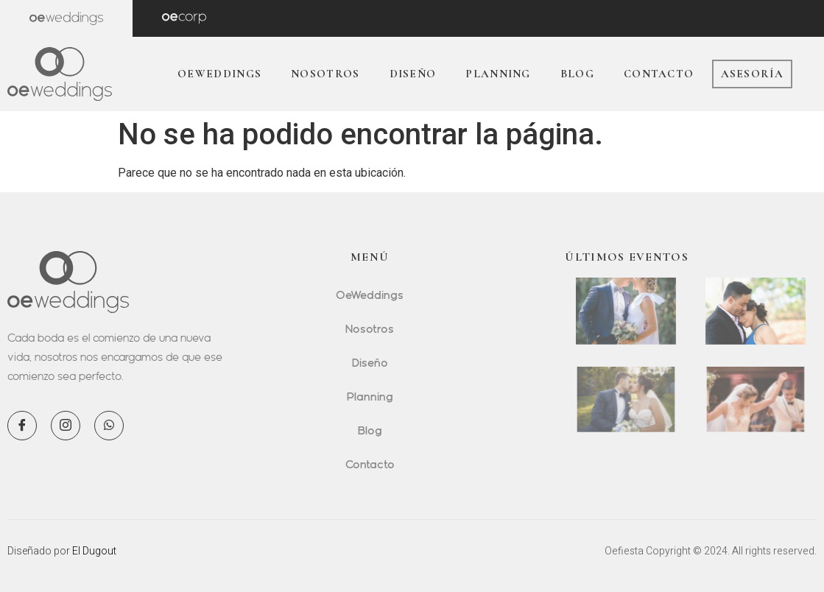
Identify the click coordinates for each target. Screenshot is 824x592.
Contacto (659, 73)
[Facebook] (22, 425)
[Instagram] (65, 425)
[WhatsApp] (109, 425)
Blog (577, 73)
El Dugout (94, 551)
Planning (497, 73)
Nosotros (325, 73)
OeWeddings (219, 73)
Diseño (413, 73)
